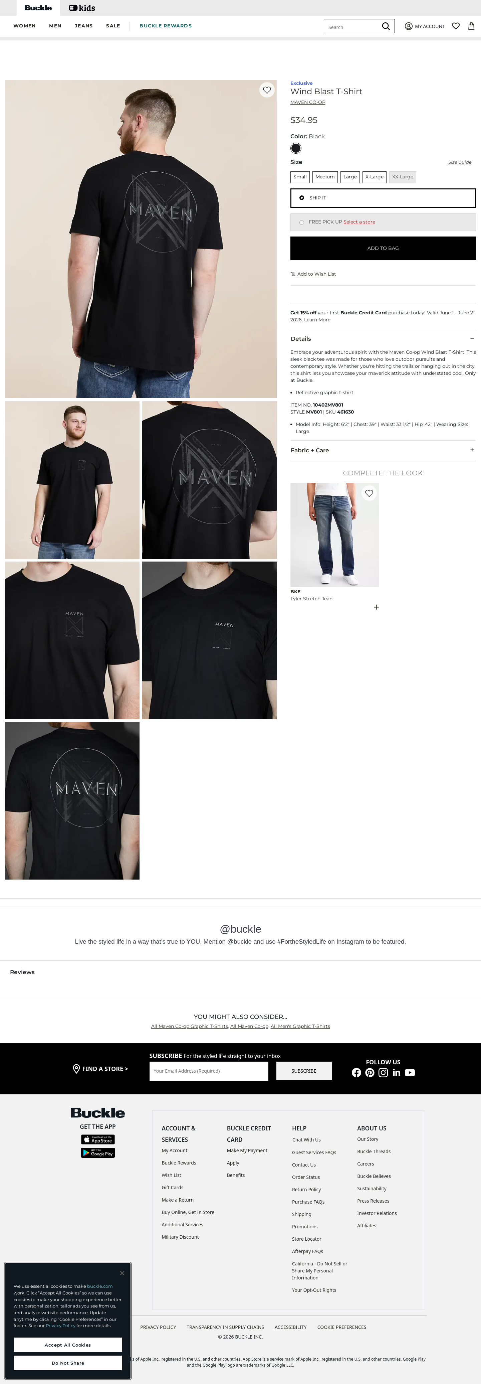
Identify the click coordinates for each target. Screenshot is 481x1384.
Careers (365, 1164)
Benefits (236, 1175)
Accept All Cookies (68, 1345)
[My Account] (424, 26)
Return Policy (306, 1189)
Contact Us (304, 1165)
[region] (68, 1321)
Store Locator (306, 1239)
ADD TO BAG (383, 248)
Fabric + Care (383, 450)
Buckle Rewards (179, 1163)
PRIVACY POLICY (158, 1327)
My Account (175, 1150)
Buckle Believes (374, 1176)
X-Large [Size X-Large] (375, 177)
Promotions (305, 1226)
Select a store (359, 222)
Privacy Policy (60, 1325)
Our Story (367, 1139)
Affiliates (366, 1225)
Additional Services (182, 1224)
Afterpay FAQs (307, 1251)
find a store (105, 1069)
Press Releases (373, 1201)
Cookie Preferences (342, 1327)
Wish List (171, 1175)
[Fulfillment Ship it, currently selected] (301, 197)
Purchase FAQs (308, 1202)
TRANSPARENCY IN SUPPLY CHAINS (225, 1327)
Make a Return (178, 1200)
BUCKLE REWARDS (166, 26)
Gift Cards (173, 1187)
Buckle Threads (374, 1151)
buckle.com (100, 1286)
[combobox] (352, 26)
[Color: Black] (296, 148)
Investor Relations (377, 1213)
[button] (24, 26)
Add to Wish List (313, 274)
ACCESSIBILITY (291, 1327)
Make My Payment (247, 1150)
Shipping (301, 1214)
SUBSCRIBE (304, 1071)
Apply (233, 1163)
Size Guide (460, 162)
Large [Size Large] (350, 177)
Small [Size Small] (300, 177)
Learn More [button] (317, 320)
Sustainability (372, 1188)
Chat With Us (306, 1139)
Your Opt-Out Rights (314, 1290)
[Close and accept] (122, 1273)
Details (383, 338)
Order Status (306, 1177)
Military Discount (180, 1237)
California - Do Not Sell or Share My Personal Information (319, 1270)
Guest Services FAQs (314, 1152)
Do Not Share (68, 1363)
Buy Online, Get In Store (188, 1212)
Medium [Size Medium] (325, 177)
